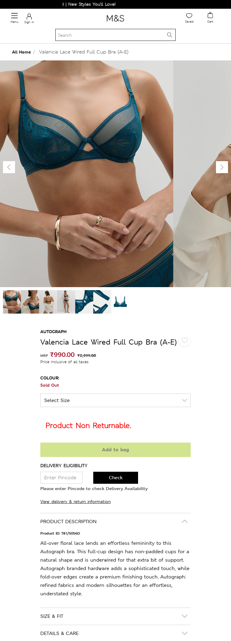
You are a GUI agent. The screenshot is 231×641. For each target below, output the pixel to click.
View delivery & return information (75, 501)
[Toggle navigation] (14, 18)
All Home (21, 52)
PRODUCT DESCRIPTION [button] (68, 521)
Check (116, 477)
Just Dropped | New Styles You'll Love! (79, 4)
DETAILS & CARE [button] (59, 633)
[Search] (115, 35)
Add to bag (115, 449)
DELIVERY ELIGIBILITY (64, 465)
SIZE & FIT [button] (51, 616)
